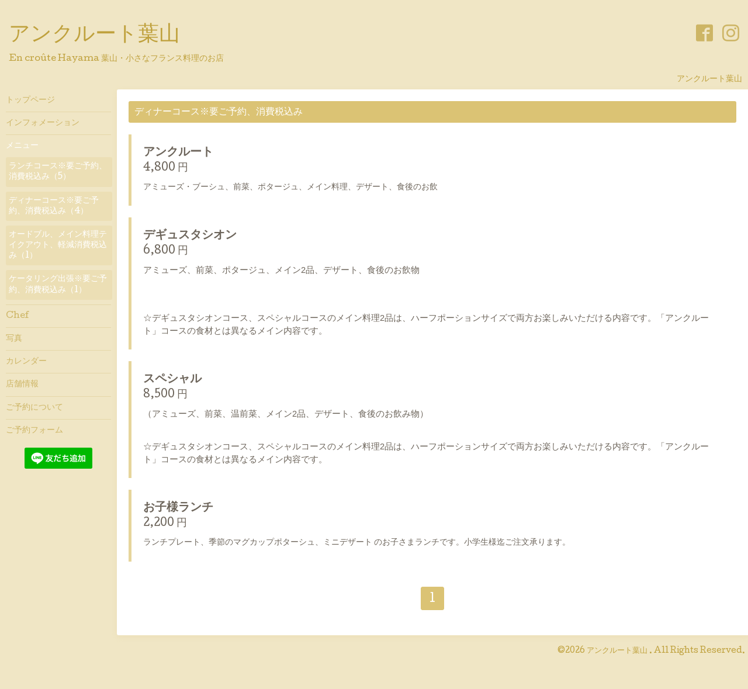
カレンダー (26, 361)
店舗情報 (22, 384)
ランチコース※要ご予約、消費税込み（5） (58, 172)
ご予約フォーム (34, 430)
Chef (17, 316)
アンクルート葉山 (94, 35)
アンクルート (178, 153)
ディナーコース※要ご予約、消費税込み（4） (54, 206)
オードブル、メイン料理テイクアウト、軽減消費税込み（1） (58, 245)
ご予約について (34, 408)
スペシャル (172, 379)
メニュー (22, 146)
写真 (14, 339)
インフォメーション (42, 123)
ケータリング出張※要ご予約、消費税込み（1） (58, 285)
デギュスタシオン (190, 236)
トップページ (30, 100)
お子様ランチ (178, 508)
